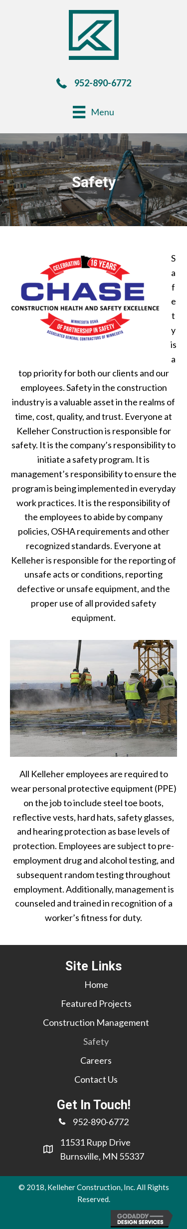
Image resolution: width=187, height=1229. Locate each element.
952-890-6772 (102, 82)
